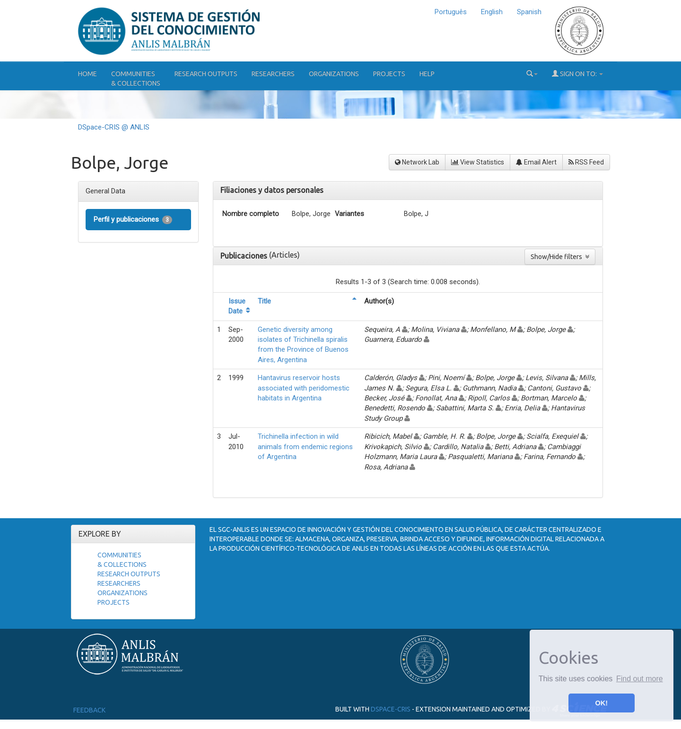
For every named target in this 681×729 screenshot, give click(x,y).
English (492, 12)
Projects (389, 74)
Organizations (334, 74)
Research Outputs (206, 74)
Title (264, 301)
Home (87, 74)
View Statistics (477, 162)
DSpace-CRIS (390, 709)
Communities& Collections (135, 78)
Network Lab (417, 162)
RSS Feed (586, 162)
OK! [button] (601, 703)
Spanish (529, 12)
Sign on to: (577, 73)
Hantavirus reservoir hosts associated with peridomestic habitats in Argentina (303, 387)
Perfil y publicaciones (133, 219)
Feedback (89, 710)
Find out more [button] (639, 679)
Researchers (273, 74)
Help (427, 74)
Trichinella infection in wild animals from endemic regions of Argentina (305, 446)
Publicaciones (244, 256)
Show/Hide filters (560, 256)
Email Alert (536, 162)
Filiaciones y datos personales (271, 190)
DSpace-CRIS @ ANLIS (113, 127)
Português (451, 12)
